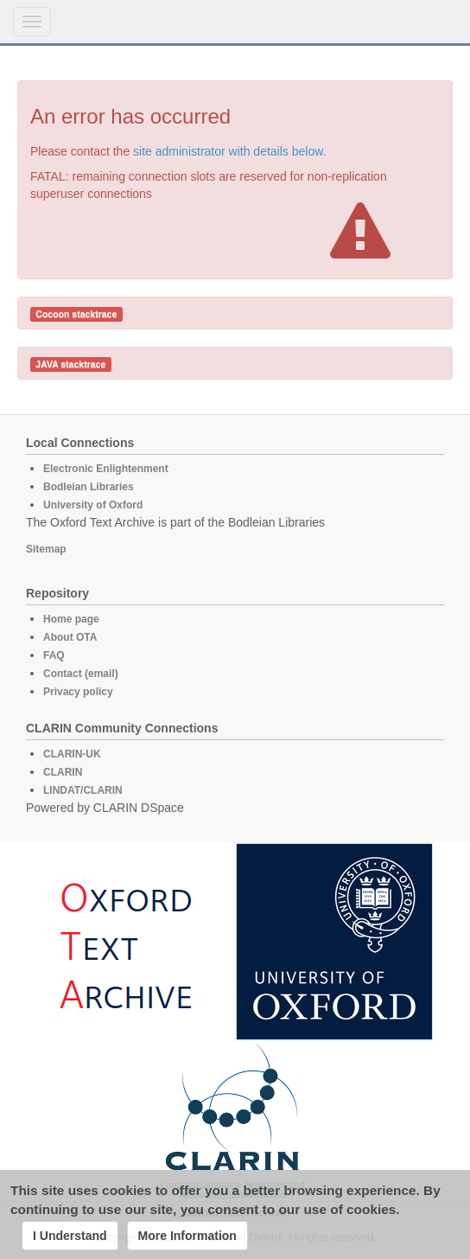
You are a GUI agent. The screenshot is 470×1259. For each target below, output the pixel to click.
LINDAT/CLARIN (83, 790)
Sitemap (46, 549)
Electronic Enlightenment (105, 469)
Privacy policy (78, 692)
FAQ (54, 655)
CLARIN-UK (72, 754)
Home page (71, 619)
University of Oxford (93, 505)
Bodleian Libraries (88, 487)
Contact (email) (80, 674)
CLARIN (62, 772)
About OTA (70, 637)
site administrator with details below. (229, 151)
